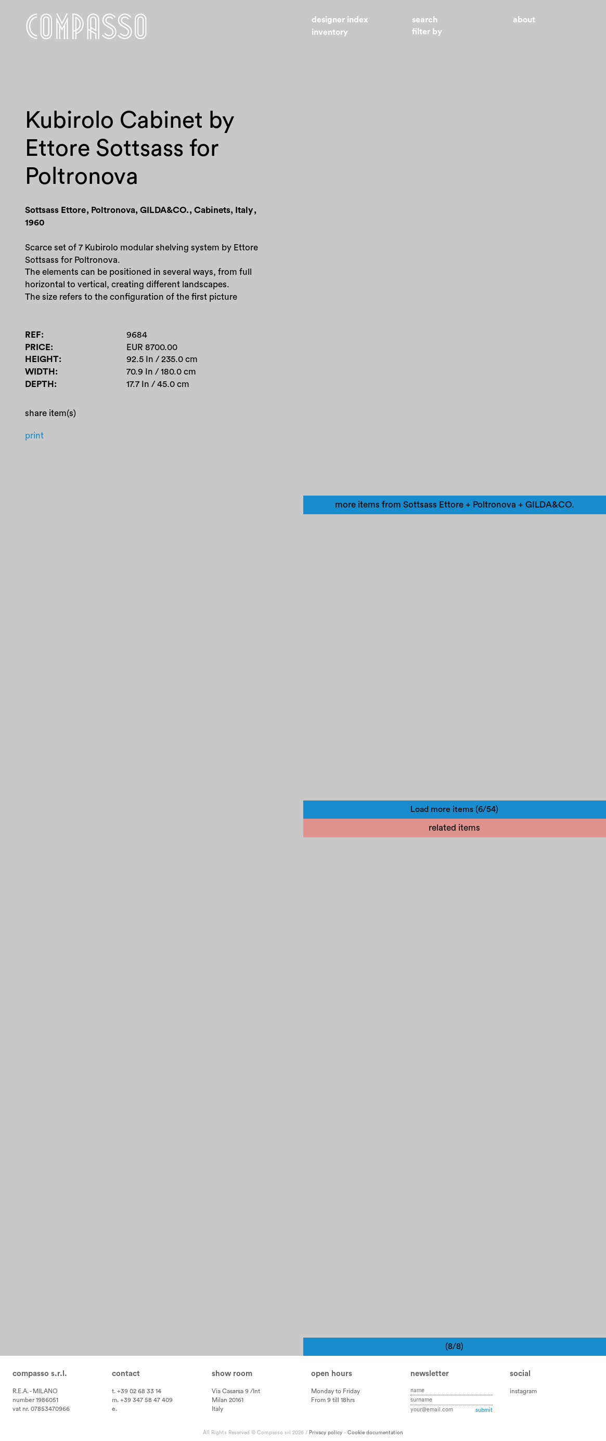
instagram (523, 1391)
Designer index (340, 20)
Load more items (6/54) (454, 809)
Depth (39, 384)
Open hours (331, 1374)
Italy (217, 1409)
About (524, 20)
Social (520, 1374)
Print (34, 435)
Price (37, 347)
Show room (232, 1374)
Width (40, 371)
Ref (33, 334)
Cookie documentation (375, 1432)
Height (42, 359)
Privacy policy (325, 1432)
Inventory (330, 32)
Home (86, 26)
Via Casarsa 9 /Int (236, 1391)
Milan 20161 (227, 1400)
